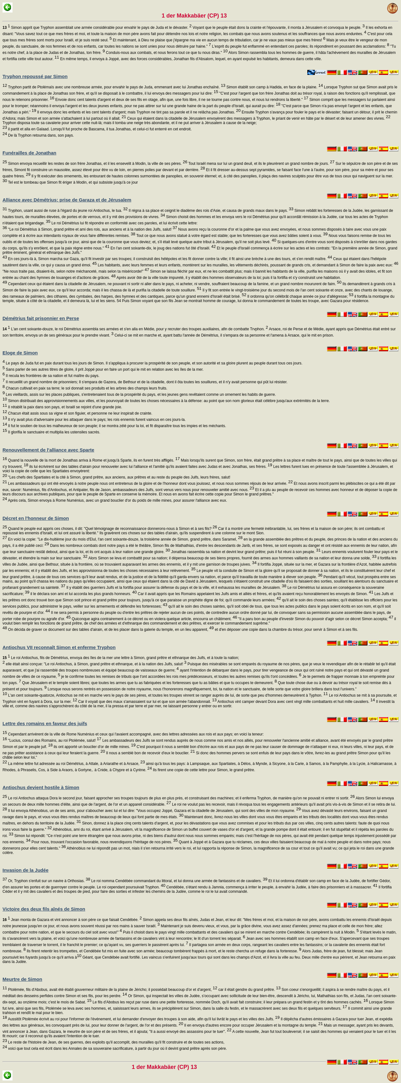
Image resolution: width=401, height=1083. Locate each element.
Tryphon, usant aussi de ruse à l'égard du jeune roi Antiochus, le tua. (67, 210)
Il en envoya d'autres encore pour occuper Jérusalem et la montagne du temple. (253, 1025)
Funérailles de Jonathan (29, 152)
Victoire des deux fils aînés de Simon (44, 909)
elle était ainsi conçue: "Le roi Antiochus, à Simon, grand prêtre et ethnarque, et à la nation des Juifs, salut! (95, 664)
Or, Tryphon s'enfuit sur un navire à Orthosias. (48, 881)
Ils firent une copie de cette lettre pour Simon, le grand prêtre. (203, 770)
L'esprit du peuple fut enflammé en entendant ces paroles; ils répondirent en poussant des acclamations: (300, 46)
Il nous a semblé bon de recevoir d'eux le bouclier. (150, 753)
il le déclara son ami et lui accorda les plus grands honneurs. (83, 594)
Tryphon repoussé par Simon (35, 76)
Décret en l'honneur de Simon (36, 518)
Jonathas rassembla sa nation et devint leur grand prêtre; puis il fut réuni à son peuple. (245, 552)
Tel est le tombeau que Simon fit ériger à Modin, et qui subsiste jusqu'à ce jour (72, 182)
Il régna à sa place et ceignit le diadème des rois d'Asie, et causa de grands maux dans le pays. (210, 210)
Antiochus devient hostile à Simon (41, 787)
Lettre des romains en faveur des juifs (45, 723)
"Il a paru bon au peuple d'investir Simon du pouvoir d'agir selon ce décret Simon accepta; (315, 619)
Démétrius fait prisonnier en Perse (41, 318)
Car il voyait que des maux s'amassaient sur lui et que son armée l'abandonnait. (146, 701)
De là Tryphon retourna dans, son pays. (40, 135)
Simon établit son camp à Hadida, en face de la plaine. (274, 87)
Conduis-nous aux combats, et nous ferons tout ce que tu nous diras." (166, 52)
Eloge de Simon (20, 352)
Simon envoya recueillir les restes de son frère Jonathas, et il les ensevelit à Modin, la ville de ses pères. (97, 163)
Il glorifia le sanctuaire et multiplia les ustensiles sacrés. (53, 432)
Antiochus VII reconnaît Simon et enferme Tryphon (59, 647)
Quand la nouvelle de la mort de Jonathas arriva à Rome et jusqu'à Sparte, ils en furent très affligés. (93, 460)
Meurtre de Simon (22, 979)
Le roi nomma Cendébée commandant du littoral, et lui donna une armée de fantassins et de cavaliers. (178, 881)
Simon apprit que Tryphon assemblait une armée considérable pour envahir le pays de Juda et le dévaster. (97, 27)
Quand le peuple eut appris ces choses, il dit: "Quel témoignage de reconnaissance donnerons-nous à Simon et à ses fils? (112, 528)
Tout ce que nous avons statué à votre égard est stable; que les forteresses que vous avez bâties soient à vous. (231, 235)
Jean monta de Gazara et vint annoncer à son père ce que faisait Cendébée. (72, 920)
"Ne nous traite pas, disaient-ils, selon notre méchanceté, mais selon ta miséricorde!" (76, 271)
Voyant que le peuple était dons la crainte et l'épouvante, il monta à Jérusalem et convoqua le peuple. (278, 27)
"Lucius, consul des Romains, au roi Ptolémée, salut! (54, 740)
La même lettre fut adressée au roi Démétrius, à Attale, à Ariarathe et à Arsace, (76, 763)
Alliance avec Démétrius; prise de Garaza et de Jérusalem (67, 199)
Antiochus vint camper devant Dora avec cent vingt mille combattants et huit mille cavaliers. (295, 701)
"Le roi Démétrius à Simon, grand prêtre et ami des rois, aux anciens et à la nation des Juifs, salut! (92, 229)
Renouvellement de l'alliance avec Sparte (48, 450)
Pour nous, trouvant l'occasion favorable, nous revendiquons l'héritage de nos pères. (104, 842)
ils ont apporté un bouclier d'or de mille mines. (94, 747)
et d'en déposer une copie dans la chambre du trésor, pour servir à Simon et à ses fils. (286, 629)
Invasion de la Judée (26, 870)
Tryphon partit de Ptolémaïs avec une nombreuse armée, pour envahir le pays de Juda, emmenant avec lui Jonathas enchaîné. (116, 87)
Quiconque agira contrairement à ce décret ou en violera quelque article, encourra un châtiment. (154, 619)
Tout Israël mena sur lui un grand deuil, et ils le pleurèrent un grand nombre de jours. (261, 163)
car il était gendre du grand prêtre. (249, 989)
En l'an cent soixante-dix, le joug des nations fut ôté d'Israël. (163, 248)
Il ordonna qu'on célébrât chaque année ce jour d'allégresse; (299, 296)
